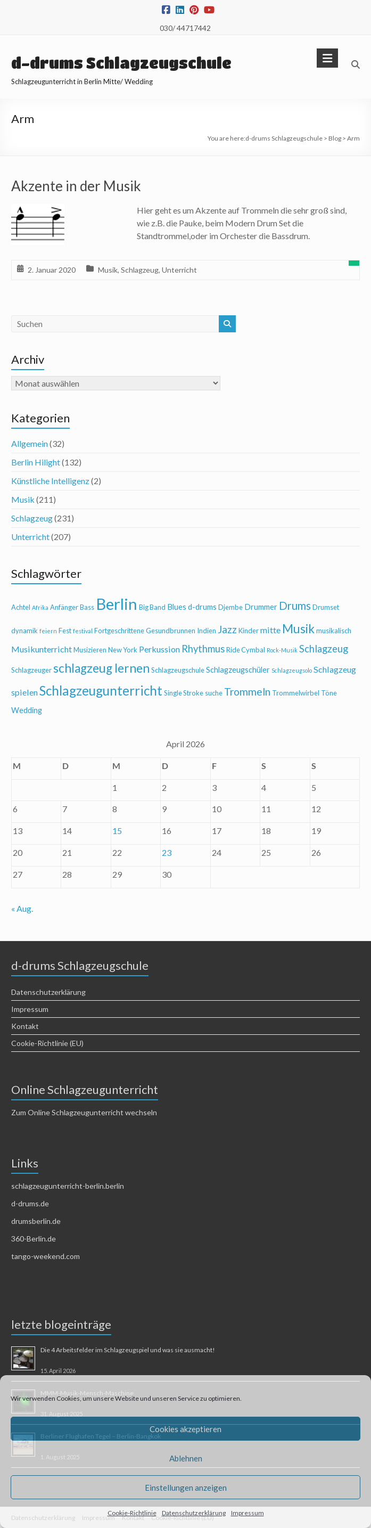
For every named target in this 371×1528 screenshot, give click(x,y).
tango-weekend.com (45, 1256)
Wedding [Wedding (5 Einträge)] (26, 710)
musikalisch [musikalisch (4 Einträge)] (333, 630)
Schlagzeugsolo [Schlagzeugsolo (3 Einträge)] (291, 670)
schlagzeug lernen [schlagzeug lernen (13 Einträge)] (101, 668)
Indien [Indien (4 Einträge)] (206, 630)
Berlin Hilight (35, 462)
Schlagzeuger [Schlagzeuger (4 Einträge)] (31, 670)
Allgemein (29, 443)
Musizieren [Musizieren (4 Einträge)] (89, 649)
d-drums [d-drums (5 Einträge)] (202, 606)
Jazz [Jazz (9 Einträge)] (227, 629)
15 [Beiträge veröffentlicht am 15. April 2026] (117, 831)
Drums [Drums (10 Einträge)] (295, 605)
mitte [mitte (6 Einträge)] (270, 630)
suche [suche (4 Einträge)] (213, 693)
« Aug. (22, 908)
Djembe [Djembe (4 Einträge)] (230, 607)
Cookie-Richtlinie (132, 1513)
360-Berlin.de (33, 1238)
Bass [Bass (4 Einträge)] (87, 607)
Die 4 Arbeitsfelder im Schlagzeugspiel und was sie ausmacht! (127, 1350)
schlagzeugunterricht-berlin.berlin (67, 1185)
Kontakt (25, 1026)
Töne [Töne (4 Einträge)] (329, 693)
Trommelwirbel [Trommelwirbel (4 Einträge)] (295, 693)
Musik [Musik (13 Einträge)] (298, 629)
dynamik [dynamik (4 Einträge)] (24, 630)
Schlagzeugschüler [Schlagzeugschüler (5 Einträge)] (238, 669)
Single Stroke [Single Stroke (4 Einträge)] (183, 693)
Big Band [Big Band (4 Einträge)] (152, 607)
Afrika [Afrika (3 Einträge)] (40, 607)
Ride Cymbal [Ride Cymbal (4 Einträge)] (245, 649)
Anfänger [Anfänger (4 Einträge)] (64, 607)
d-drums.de (30, 1203)
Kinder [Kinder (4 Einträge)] (248, 630)
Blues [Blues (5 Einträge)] (176, 606)
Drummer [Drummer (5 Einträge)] (260, 606)
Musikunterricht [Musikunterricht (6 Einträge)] (41, 649)
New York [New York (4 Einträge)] (122, 649)
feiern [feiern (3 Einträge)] (48, 630)
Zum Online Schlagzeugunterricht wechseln (84, 1112)
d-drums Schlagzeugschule (121, 62)
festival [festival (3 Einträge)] (83, 630)
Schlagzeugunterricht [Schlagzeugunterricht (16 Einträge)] (100, 690)
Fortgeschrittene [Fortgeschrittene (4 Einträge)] (119, 630)
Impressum (247, 1513)
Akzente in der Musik (76, 185)
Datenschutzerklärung (194, 1513)
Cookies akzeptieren (185, 1429)
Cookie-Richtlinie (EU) (47, 1043)
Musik (108, 269)
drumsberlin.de (36, 1220)
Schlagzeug (140, 269)
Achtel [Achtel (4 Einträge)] (20, 607)
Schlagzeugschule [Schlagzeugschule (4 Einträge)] (177, 670)
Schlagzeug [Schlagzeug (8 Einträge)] (323, 649)
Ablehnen (185, 1458)
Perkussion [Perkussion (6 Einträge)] (159, 649)
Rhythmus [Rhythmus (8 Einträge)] (203, 649)
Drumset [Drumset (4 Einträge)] (325, 607)
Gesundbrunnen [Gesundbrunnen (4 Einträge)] (170, 630)
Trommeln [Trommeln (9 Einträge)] (247, 691)
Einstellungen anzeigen (186, 1487)
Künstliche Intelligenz (50, 481)
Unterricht (179, 269)
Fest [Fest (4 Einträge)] (65, 630)
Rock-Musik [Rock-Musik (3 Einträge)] (282, 650)
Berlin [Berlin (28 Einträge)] (116, 603)
